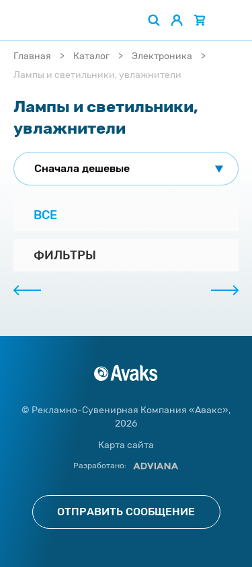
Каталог (91, 56)
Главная (32, 56)
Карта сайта (126, 445)
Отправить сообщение (126, 511)
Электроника (162, 56)
